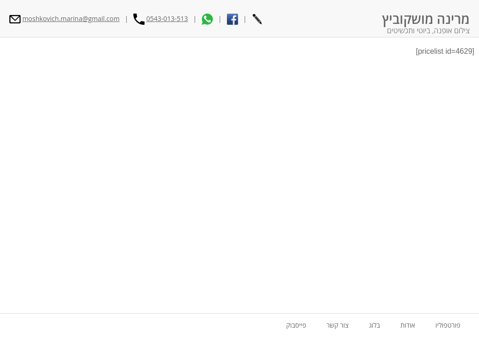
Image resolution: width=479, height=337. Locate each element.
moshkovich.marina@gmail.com (71, 18)
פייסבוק (296, 325)
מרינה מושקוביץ (426, 19)
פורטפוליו (447, 325)
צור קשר (337, 325)
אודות (407, 325)
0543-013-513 (167, 18)
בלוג (374, 325)
